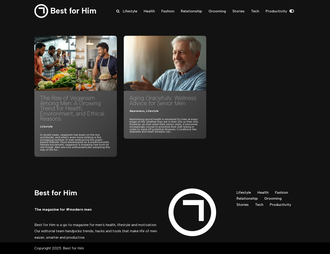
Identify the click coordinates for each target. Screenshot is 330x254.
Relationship (191, 11)
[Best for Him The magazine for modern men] (65, 11)
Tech (255, 11)
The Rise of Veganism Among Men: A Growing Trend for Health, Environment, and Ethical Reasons (72, 108)
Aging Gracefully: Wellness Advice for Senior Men (162, 100)
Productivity (276, 11)
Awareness (137, 111)
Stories (238, 11)
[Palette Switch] (291, 11)
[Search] (118, 11)
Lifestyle (130, 11)
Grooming (217, 11)
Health (149, 11)
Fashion (167, 11)
